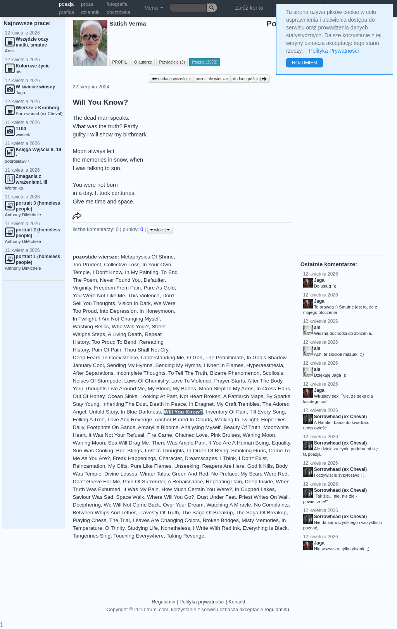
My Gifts (118, 466)
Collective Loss (121, 264)
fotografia (117, 4)
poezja (66, 4)
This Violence (143, 295)
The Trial (119, 520)
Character (170, 458)
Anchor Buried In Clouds (183, 419)
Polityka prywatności (202, 602)
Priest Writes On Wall (263, 497)
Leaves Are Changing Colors (166, 520)
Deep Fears (86, 357)
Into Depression (118, 311)
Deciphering (86, 505)
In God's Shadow (266, 357)
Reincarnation (88, 466)
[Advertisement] (33, 402)
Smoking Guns (248, 450)
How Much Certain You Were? (196, 489)
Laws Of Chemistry (146, 381)
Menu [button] (153, 8)
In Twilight (84, 319)
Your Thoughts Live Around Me (108, 388)
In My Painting (141, 272)
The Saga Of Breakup (207, 512)
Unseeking (186, 466)
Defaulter (153, 280)
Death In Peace (168, 404)
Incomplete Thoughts (141, 373)
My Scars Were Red (263, 474)
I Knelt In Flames (223, 365)
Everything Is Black (265, 528)
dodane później (250, 78)
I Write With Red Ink (216, 528)
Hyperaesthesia (265, 365)
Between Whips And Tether (103, 512)
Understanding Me (162, 357)
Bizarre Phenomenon (235, 373)
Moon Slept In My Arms (226, 388)
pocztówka (118, 12)
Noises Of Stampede (96, 381)
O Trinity (114, 528)
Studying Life (143, 528)
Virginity (81, 288)
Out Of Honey (88, 396)
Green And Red (190, 474)
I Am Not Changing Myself (129, 319)
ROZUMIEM (304, 62)
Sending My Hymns (129, 365)
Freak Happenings (134, 458)
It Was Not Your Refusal (116, 435)
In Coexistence (120, 357)
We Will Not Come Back (132, 505)
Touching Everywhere (138, 536)
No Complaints (271, 505)
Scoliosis (272, 373)
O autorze (143, 62)
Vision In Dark (134, 303)
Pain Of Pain (106, 350)
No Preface (224, 474)
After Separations (92, 373)
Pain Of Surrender (144, 481)
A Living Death (125, 334)
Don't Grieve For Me (96, 481)
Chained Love (191, 435)
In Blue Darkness (141, 412)
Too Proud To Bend (113, 342)
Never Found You (120, 280)
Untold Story (103, 412)
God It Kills (260, 466)
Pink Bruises (225, 435)
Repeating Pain (224, 481)
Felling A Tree (88, 419)
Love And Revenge (129, 419)
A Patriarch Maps (243, 396)
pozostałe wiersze (212, 78)
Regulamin (163, 602)
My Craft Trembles (237, 404)
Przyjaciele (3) (172, 62)
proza (87, 4)
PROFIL (119, 62)
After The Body (265, 381)
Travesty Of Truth (158, 512)
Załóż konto (249, 8)
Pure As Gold (159, 288)
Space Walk (130, 497)
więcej (160, 229)
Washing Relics (90, 326)
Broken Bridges (221, 520)
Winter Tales (154, 474)
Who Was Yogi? (130, 326)
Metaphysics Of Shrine (147, 257)
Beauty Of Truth (241, 427)
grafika (66, 12)
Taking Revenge (186, 536)
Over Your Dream (183, 505)
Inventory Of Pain (226, 412)
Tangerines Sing (91, 536)
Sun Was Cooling (92, 450)
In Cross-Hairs (273, 388)
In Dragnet (201, 404)
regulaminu (276, 609)
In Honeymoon (157, 311)
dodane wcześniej (171, 78)
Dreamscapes (201, 458)
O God (194, 357)
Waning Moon (259, 435)
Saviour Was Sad (92, 497)
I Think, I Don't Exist (243, 458)
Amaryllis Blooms (158, 427)
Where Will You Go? (170, 497)
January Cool (88, 365)
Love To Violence (191, 381)
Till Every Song (267, 412)
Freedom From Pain (117, 288)
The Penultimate (224, 357)
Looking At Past (158, 396)
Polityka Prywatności (334, 51)
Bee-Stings (129, 450)
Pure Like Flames (150, 466)
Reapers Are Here (223, 466)
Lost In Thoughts (164, 450)
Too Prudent (86, 264)
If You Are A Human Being (239, 443)
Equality (281, 443)
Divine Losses (120, 474)
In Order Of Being (207, 450)
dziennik (90, 12)
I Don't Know (107, 272)
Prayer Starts (229, 381)
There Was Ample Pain (178, 443)
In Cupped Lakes (255, 489)
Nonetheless (175, 528)
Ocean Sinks (122, 396)
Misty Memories (260, 520)
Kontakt (236, 602)
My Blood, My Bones (172, 388)
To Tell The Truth (187, 373)
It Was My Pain (141, 489)
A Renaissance (185, 481)
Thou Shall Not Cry (146, 350)
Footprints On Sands (111, 427)
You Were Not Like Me (98, 295)
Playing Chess (89, 520)
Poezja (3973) (204, 62)
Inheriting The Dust (124, 404)
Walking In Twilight (236, 419)
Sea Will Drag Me (128, 443)
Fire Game (159, 435)
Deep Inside (259, 481)
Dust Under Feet (216, 497)
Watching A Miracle (229, 505)
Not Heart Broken (200, 396)
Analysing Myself (201, 427)
